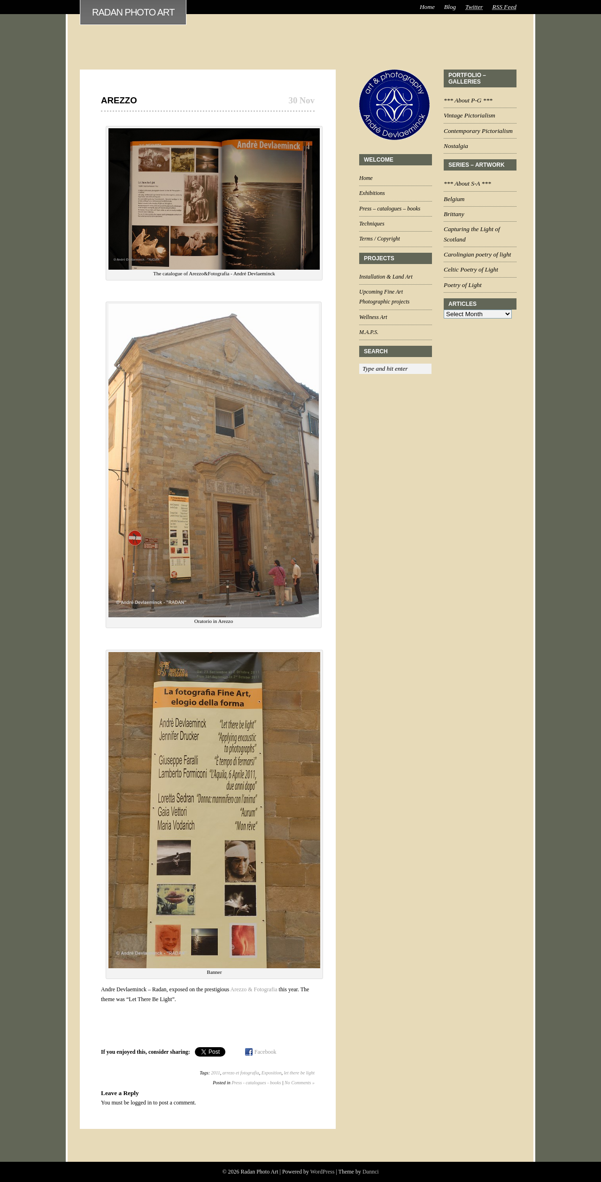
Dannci (370, 1171)
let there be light (299, 1072)
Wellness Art (373, 317)
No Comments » (300, 1082)
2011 (215, 1072)
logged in (141, 1102)
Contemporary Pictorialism (478, 130)
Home (427, 6)
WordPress (322, 1171)
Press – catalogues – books (389, 208)
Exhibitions (372, 193)
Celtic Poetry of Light (471, 269)
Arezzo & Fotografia (255, 989)
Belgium (454, 198)
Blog (450, 6)
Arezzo (119, 100)
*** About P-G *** (468, 100)
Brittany (454, 214)
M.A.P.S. (368, 332)
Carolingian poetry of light (477, 254)
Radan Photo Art (133, 12)
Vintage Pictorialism (469, 115)
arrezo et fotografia (241, 1072)
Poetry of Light (463, 284)
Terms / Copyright (379, 238)
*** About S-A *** (467, 183)
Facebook (265, 1052)
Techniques (372, 223)
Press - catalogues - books (256, 1082)
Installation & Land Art (385, 276)
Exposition (272, 1072)
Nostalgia (456, 145)
